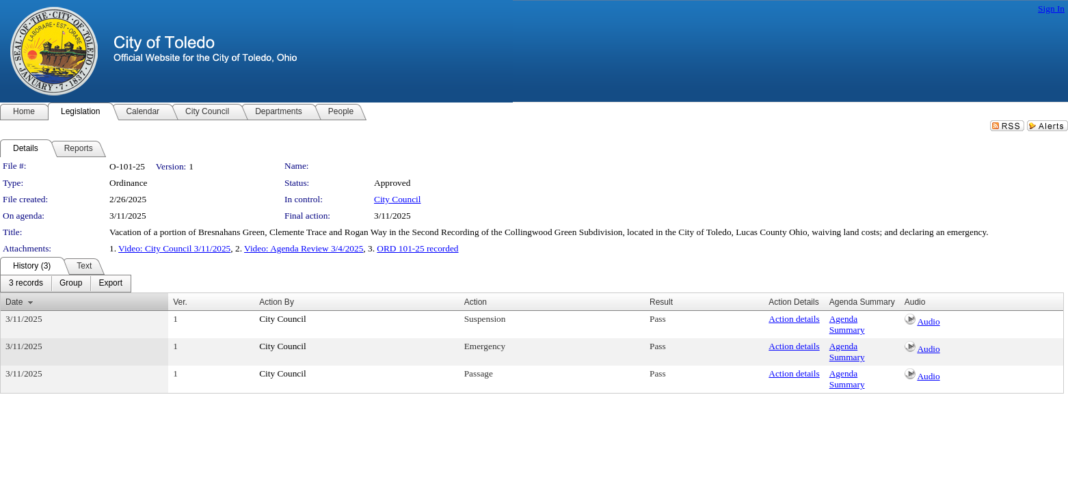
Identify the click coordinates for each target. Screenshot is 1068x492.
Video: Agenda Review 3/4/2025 (303, 248)
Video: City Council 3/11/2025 (174, 248)
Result (661, 302)
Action (475, 302)
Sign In (1051, 8)
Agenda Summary (847, 324)
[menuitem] (26, 283)
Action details (794, 319)
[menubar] (65, 283)
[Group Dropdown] (70, 283)
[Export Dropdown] (110, 283)
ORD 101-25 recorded (417, 248)
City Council (397, 199)
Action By (276, 302)
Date (14, 302)
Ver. (180, 302)
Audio (928, 321)
